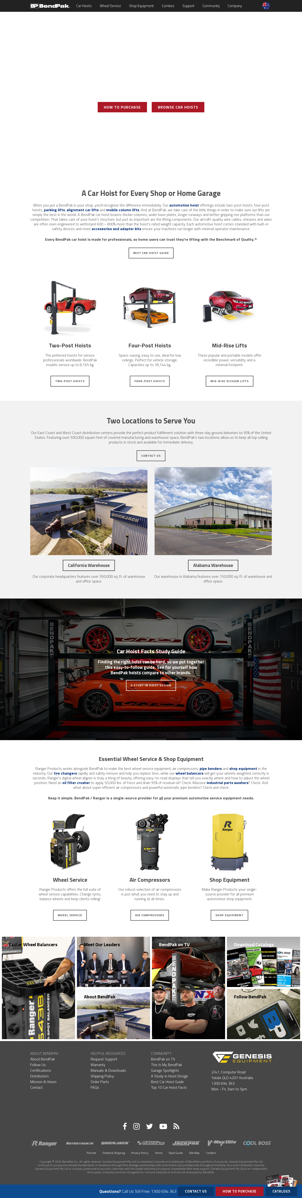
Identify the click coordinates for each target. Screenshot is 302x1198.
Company (235, 5)
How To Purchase (122, 107)
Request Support (104, 1059)
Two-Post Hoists (70, 381)
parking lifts (54, 210)
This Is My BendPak (166, 1064)
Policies (91, 1153)
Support (188, 5)
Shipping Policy (102, 1076)
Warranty (98, 1064)
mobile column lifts (122, 210)
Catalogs (281, 1190)
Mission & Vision (43, 1081)
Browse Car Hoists (178, 107)
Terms (158, 1153)
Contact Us (151, 455)
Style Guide (176, 1153)
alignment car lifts (83, 210)
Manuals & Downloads (108, 1070)
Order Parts (100, 1081)
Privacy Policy (139, 1153)
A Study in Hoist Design (151, 685)
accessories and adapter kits (116, 229)
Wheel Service (110, 5)
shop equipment (243, 768)
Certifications (40, 1070)
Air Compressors (149, 915)
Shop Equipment (141, 5)
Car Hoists (84, 5)
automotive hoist (184, 205)
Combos (168, 5)
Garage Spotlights (165, 1070)
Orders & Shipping (113, 1153)
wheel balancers (189, 773)
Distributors (39, 1076)
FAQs (95, 1087)
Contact (36, 1087)
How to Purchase (239, 1191)
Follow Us (38, 1064)
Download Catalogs (254, 944)
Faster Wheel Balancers (33, 944)
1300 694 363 (223, 1083)
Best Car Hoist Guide (151, 253)
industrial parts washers (227, 782)
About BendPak (99, 996)
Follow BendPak (250, 996)
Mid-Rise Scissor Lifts (229, 381)
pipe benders (211, 768)
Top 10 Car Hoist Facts (169, 1087)
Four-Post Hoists (149, 381)
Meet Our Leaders (102, 944)
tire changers (65, 773)
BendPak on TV (174, 944)
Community (211, 5)
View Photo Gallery (151, 124)
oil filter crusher (76, 782)
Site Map (194, 1153)
